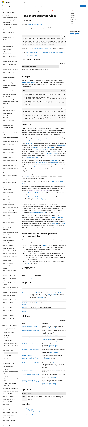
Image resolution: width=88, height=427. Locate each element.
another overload (54, 162)
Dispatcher (24, 292)
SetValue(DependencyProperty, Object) (31, 374)
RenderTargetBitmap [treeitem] (9, 348)
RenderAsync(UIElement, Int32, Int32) (30, 362)
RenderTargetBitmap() (27, 278)
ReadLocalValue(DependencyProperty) (30, 349)
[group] (44, 41)
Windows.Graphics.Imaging (33, 157)
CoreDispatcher (37, 292)
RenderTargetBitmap (53, 278)
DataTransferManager (52, 153)
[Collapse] (17, 9)
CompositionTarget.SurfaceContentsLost (32, 192)
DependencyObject (38, 48)
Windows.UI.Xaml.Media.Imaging (33, 11)
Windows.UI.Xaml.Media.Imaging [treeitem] (9, 324)
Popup (51, 249)
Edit (64, 27)
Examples (72, 15)
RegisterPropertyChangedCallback (49, 383)
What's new (75, 6)
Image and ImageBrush (30, 414)
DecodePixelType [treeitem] (7, 335)
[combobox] (10, 13)
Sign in (84, 2)
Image (28, 140)
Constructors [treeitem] (8, 350)
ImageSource (48, 48)
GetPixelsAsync (62, 145)
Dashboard (83, 6)
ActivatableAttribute (32, 52)
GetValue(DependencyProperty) (29, 343)
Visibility (45, 245)
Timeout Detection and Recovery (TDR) (38, 190)
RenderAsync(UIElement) (41, 162)
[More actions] (65, 11)
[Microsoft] (3, 2)
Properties (72, 21)
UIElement (55, 362)
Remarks (72, 17)
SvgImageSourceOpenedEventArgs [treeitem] (11, 374)
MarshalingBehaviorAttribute (58, 52)
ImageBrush (41, 140)
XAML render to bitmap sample (32, 412)
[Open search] (81, 2)
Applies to (72, 25)
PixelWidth (55, 223)
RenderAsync (29, 143)
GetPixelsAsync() (26, 338)
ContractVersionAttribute (44, 52)
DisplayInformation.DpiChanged (38, 212)
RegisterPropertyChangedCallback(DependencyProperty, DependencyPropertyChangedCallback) (31, 357)
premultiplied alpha (53, 341)
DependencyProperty (56, 357)
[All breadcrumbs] (23, 11)
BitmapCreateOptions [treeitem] (9, 327)
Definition (72, 13)
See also (72, 27)
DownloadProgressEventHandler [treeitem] (11, 341)
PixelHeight (63, 223)
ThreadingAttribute (32, 55)
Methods (72, 23)
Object (29, 48)
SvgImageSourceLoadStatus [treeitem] (10, 371)
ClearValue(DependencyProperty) (29, 326)
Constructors (73, 19)
